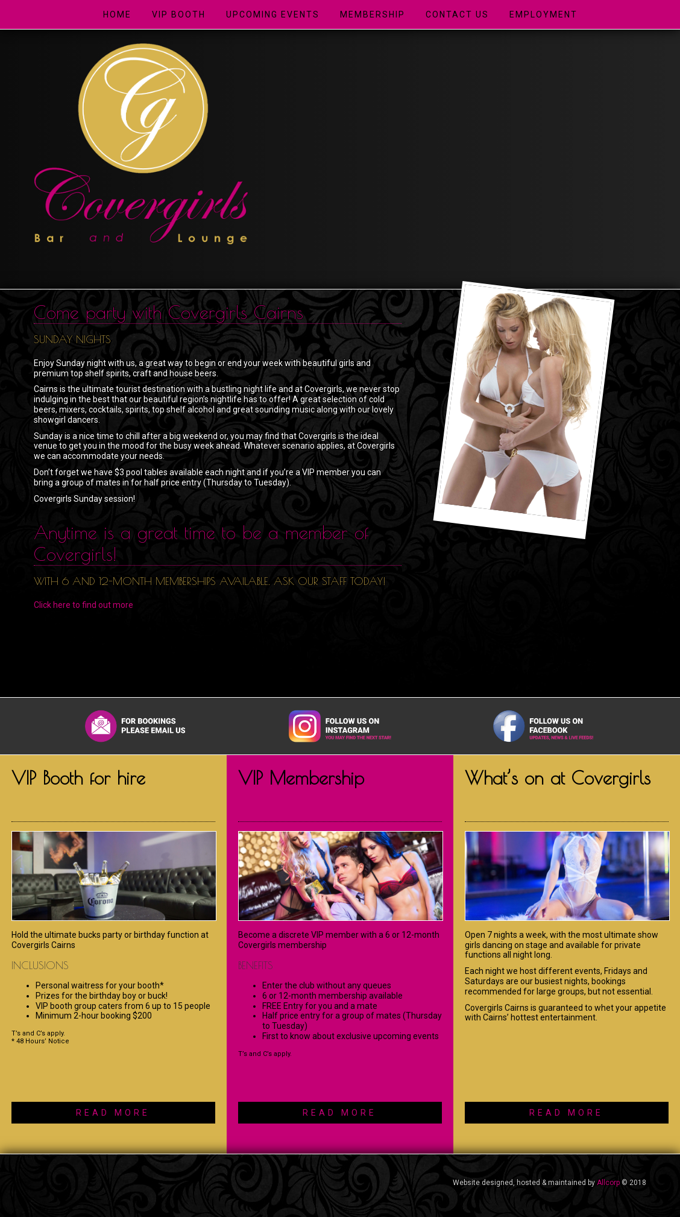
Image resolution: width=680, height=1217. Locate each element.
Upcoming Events (273, 14)
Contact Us (457, 14)
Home (117, 14)
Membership (372, 14)
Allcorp (608, 1182)
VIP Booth (179, 14)
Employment (543, 14)
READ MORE (113, 1112)
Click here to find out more (83, 605)
